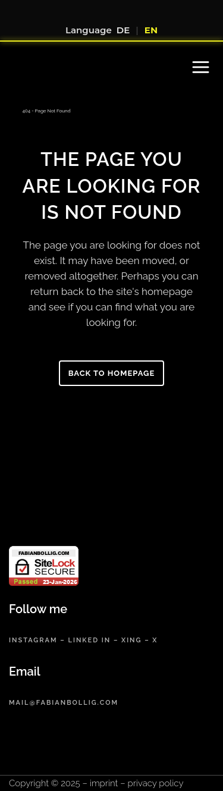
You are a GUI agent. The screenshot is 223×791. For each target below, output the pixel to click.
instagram (33, 640)
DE (123, 30)
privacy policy (156, 783)
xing (131, 640)
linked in (89, 640)
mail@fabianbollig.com (63, 703)
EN (151, 30)
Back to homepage (111, 373)
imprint (104, 783)
